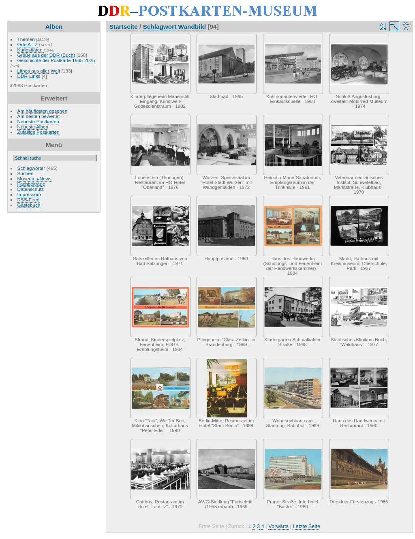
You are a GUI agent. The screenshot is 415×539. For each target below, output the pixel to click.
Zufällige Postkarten (38, 132)
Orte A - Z (27, 44)
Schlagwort (160, 26)
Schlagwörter (31, 168)
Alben (54, 26)
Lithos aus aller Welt (38, 70)
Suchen (25, 173)
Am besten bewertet (38, 116)
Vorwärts (278, 526)
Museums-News (34, 178)
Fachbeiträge (31, 183)
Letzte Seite (306, 526)
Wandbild (192, 26)
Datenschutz (30, 189)
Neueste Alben (33, 126)
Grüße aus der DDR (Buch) (46, 55)
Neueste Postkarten (38, 121)
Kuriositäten (30, 49)
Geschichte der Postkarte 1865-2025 (56, 60)
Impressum (29, 194)
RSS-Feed (28, 199)
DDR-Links (29, 76)
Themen (26, 39)
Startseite (123, 26)
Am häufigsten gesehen (42, 110)
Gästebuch (29, 204)
